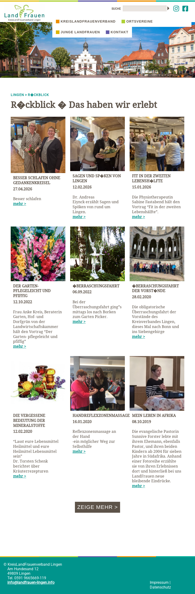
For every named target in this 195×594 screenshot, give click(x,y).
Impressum (159, 582)
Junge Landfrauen (78, 32)
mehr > (19, 203)
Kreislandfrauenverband (86, 21)
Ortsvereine (137, 21)
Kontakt (117, 32)
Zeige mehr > (97, 507)
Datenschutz (160, 587)
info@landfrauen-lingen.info (30, 582)
